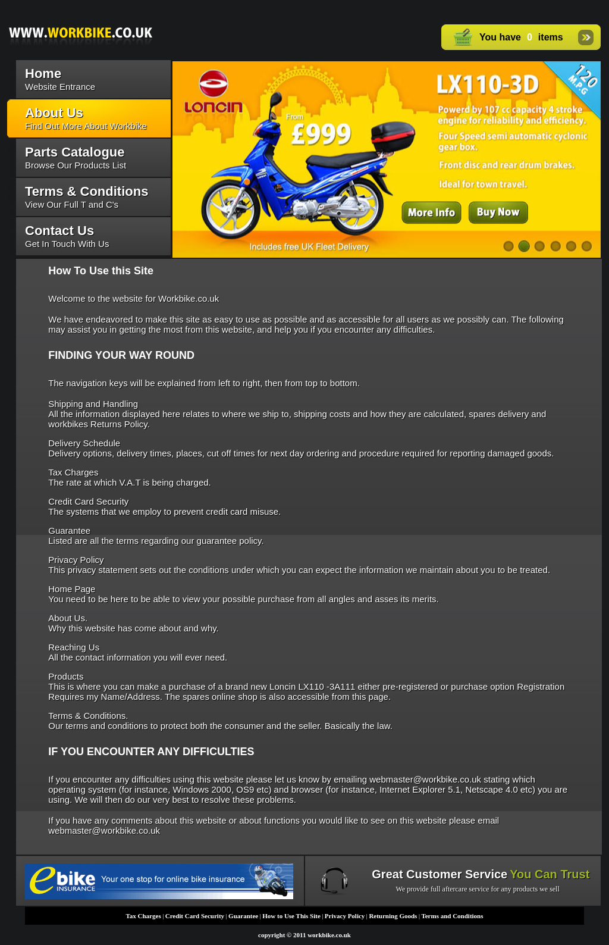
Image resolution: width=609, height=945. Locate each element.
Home (43, 73)
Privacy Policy (345, 915)
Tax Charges (143, 915)
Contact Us (59, 230)
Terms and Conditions (452, 915)
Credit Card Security (194, 915)
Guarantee (243, 915)
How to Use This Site (291, 915)
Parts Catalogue (75, 152)
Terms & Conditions (86, 191)
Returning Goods (393, 915)
